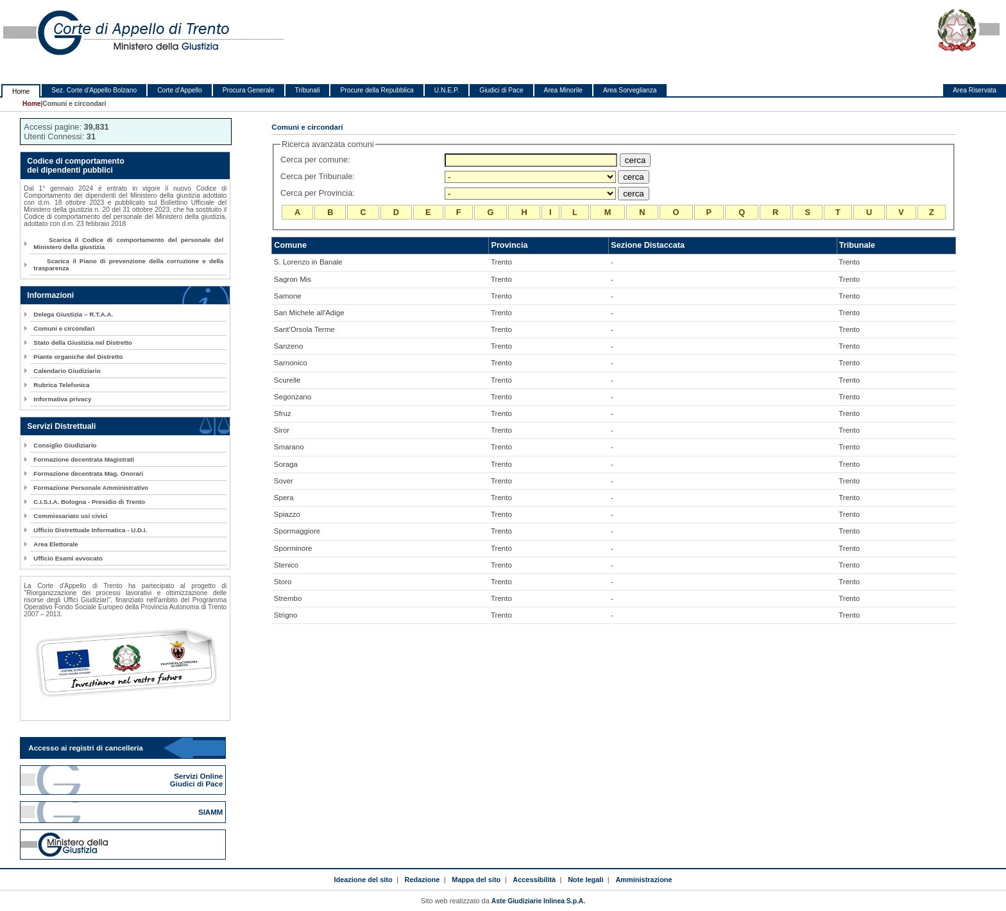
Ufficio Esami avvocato (68, 558)
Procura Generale (249, 90)
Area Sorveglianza (630, 90)
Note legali (585, 879)
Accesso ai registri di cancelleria (85, 748)
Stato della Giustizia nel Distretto (82, 342)
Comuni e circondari (63, 328)
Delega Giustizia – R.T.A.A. (73, 314)
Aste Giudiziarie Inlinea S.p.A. (538, 901)
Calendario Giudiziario (66, 370)
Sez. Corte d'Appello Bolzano (94, 90)
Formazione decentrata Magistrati (83, 459)
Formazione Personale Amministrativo (90, 487)
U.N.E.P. (446, 90)
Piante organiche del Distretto (78, 356)
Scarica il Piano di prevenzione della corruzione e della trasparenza (128, 264)
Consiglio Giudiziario (64, 445)
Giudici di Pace (501, 90)
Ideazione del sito (363, 879)
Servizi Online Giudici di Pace (197, 780)
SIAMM (211, 812)
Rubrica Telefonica (61, 384)
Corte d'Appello (179, 90)
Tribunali (307, 90)
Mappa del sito (476, 879)
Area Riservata (974, 90)
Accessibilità (534, 879)
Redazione (422, 879)
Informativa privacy (62, 399)
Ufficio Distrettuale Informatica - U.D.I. (90, 530)
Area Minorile (563, 90)
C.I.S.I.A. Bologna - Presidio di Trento (89, 501)
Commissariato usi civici (70, 515)
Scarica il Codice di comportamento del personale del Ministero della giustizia (128, 243)
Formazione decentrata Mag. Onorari (88, 473)
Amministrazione (643, 879)
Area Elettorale (55, 544)
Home (21, 91)
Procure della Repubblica (376, 90)
